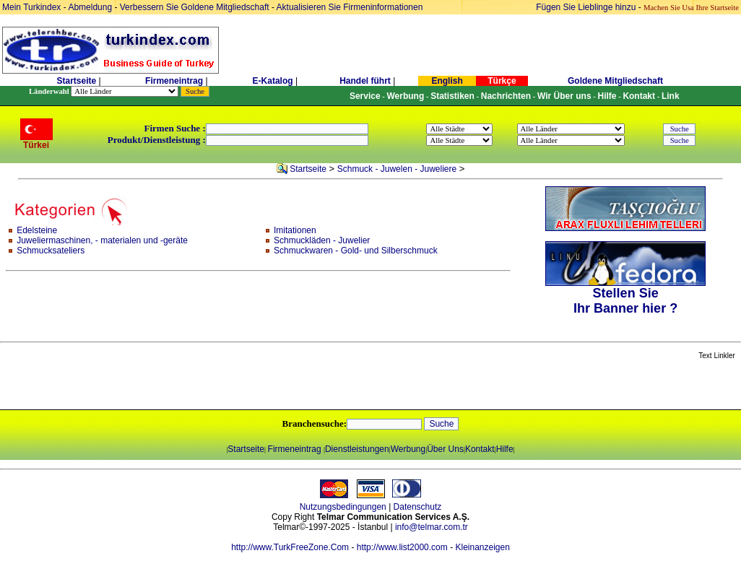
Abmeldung (90, 7)
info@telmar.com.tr (431, 527)
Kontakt (480, 449)
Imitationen (295, 230)
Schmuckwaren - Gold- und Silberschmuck (356, 250)
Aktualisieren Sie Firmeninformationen (350, 7)
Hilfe (505, 449)
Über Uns (445, 449)
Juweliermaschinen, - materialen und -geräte (102, 240)
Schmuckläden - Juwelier (322, 240)
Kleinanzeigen (482, 547)
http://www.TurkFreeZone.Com (290, 547)
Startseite (76, 81)
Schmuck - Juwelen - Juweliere (396, 169)
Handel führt (365, 81)
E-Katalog (273, 81)
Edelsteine (37, 230)
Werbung (408, 449)
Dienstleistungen (357, 449)
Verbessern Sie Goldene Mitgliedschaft (196, 7)
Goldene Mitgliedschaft (615, 81)
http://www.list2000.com (402, 547)
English (446, 81)
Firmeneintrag (175, 81)
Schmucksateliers (50, 250)
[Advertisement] (171, 385)
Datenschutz (418, 507)
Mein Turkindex (31, 7)
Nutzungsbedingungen (343, 507)
